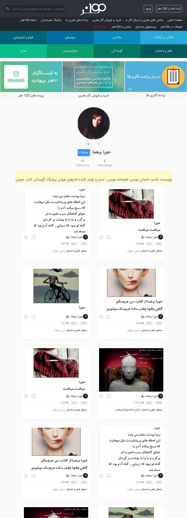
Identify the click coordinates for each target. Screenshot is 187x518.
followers (82, 165)
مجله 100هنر (28, 20)
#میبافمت (119, 410)
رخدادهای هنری (77, 20)
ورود (148, 8)
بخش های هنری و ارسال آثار (144, 20)
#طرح (137, 410)
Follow (84, 152)
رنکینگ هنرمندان (51, 20)
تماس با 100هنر (121, 27)
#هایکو (129, 410)
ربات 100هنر (99, 27)
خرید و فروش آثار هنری (107, 20)
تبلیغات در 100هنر (172, 27)
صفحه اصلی (175, 20)
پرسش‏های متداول (145, 27)
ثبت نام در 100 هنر (169, 8)
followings (104, 165)
